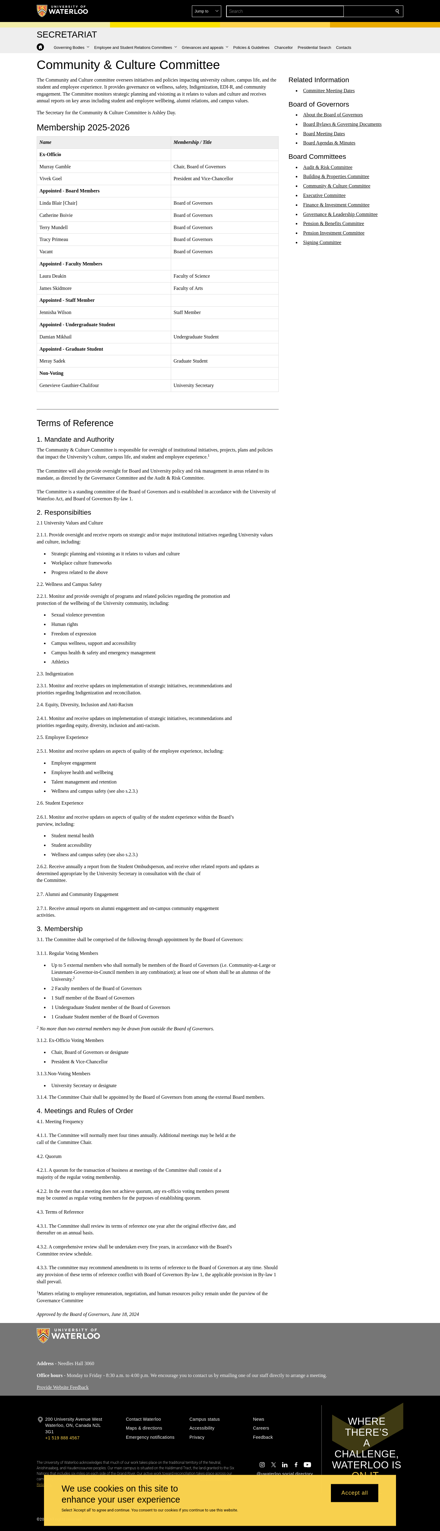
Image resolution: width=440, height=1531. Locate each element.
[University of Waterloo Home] (63, 11)
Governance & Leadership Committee (340, 214)
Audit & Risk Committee (327, 167)
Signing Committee (322, 242)
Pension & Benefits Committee (333, 223)
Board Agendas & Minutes (329, 142)
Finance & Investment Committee (336, 204)
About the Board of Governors (333, 114)
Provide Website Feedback (63, 1387)
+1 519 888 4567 (62, 1437)
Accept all (354, 1493)
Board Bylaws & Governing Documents (342, 124)
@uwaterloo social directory (285, 1473)
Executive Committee (324, 195)
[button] (353, 11)
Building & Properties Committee (336, 176)
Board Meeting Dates (324, 133)
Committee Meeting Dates (329, 90)
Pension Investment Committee (334, 233)
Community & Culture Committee (336, 185)
